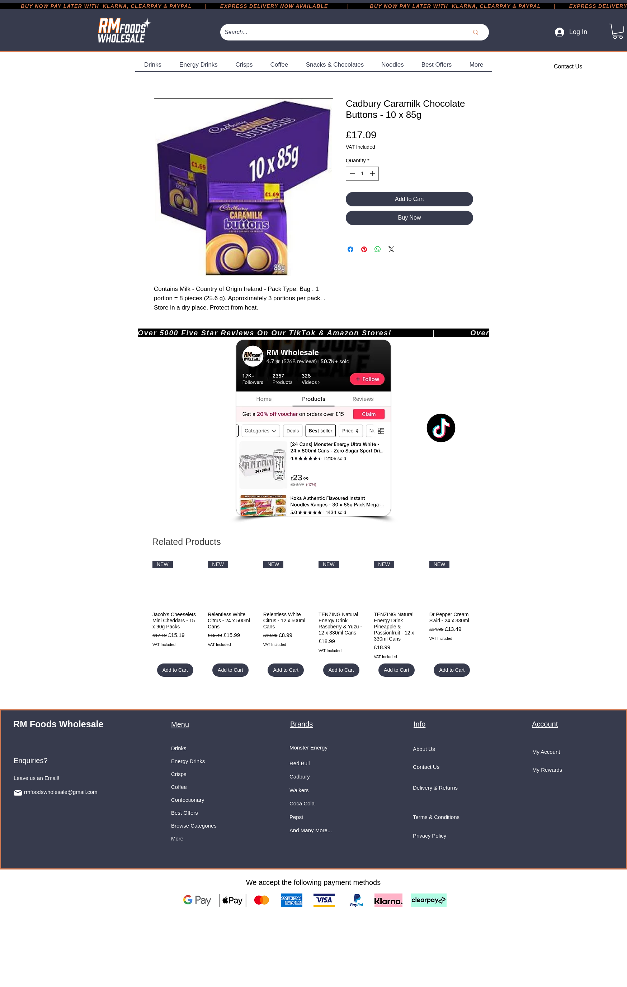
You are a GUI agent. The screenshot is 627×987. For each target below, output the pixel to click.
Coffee (179, 787)
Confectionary (187, 800)
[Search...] (336, 32)
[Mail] (18, 792)
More (177, 838)
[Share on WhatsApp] (377, 249)
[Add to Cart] (175, 670)
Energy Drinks (188, 761)
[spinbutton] (362, 173)
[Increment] (373, 173)
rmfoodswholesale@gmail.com (60, 792)
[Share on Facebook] (350, 249)
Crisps (179, 774)
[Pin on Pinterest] (364, 249)
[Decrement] (352, 173)
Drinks (179, 748)
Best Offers (184, 813)
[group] (313, 618)
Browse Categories (194, 826)
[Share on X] (391, 249)
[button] (618, 31)
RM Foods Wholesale (58, 724)
